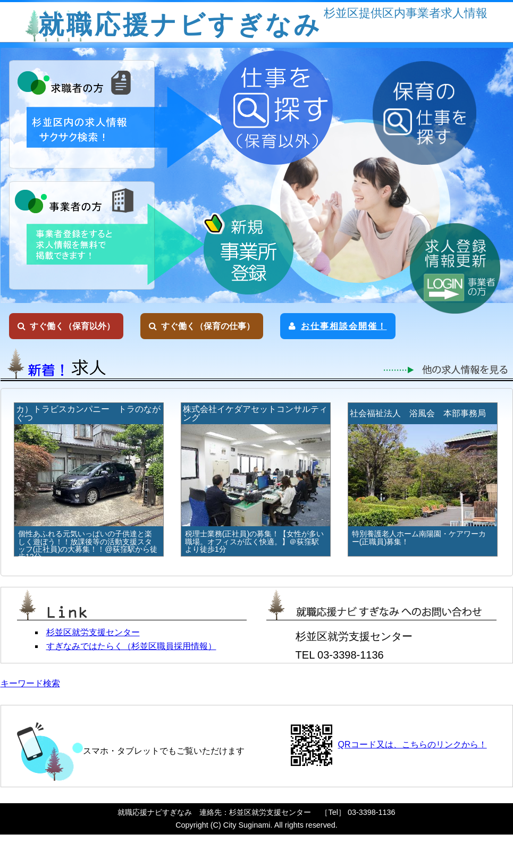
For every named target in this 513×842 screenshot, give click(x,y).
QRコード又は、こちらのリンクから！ (412, 744)
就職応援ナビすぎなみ (180, 25)
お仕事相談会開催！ (338, 326)
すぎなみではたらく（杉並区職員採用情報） (131, 646)
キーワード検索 (30, 683)
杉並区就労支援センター (93, 632)
